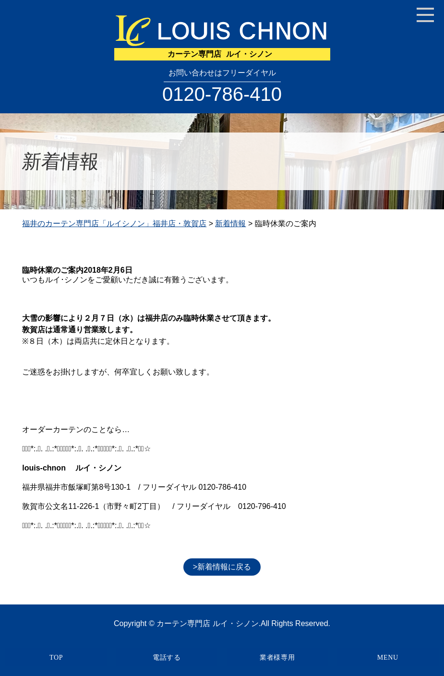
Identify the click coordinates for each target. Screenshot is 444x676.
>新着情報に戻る (222, 567)
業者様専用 (277, 657)
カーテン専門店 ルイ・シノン (207, 623)
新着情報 (230, 223)
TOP (56, 657)
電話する (167, 657)
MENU (387, 657)
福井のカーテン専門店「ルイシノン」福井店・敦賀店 (114, 223)
